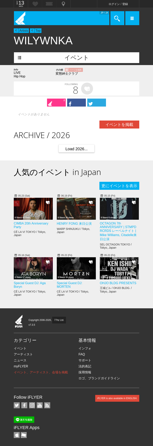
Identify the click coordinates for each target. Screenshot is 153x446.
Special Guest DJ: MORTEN (69, 284)
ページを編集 (76, 70)
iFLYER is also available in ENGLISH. (117, 398)
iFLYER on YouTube (40, 405)
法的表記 (84, 366)
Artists (23, 30)
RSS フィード (47, 405)
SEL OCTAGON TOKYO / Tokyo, (116, 246)
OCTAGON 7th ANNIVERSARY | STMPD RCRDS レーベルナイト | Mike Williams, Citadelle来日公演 (118, 231)
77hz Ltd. (59, 320)
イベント (76, 57)
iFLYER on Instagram (32, 405)
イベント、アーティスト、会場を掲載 (41, 372)
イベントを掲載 (119, 124)
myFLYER (21, 366)
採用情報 (84, 372)
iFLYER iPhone (17, 435)
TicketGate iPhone (24, 435)
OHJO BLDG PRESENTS (118, 283)
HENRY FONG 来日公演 (74, 223)
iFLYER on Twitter (17, 405)
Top (38, 30)
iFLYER (19, 321)
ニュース (20, 360)
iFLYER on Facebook (24, 405)
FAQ (81, 354)
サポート (84, 360)
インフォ (84, 348)
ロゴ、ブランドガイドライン (99, 378)
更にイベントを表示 (119, 186)
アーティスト (23, 354)
